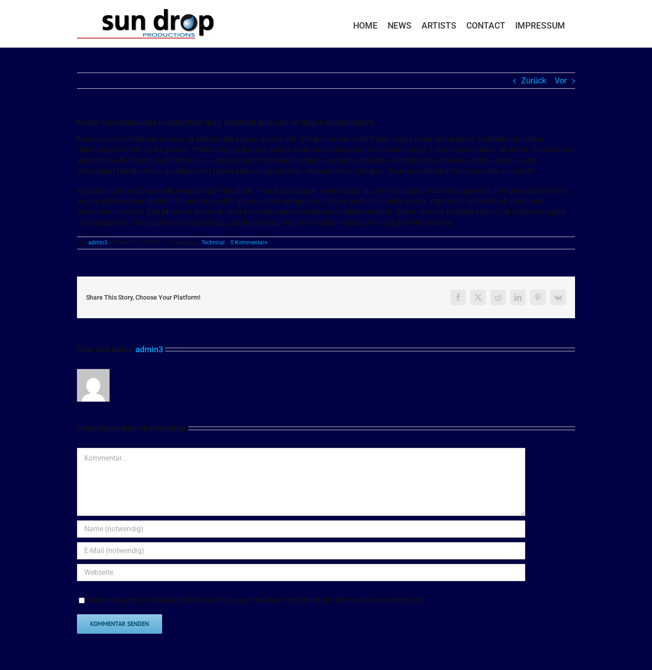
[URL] (301, 572)
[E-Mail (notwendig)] (301, 550)
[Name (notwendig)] (301, 529)
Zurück (533, 80)
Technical (213, 242)
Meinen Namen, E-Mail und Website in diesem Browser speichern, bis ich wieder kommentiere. (255, 600)
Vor (561, 80)
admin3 (97, 242)
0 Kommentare (248, 242)
